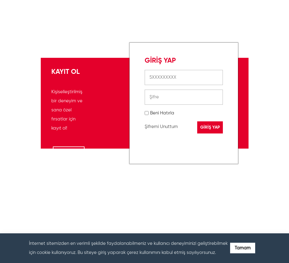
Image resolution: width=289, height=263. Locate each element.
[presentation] (190, 197)
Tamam (243, 248)
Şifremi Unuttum (161, 126)
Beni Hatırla (162, 113)
